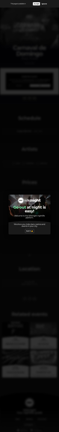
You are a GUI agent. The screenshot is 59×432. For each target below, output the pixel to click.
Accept (36, 4)
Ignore (44, 4)
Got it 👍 (29, 231)
